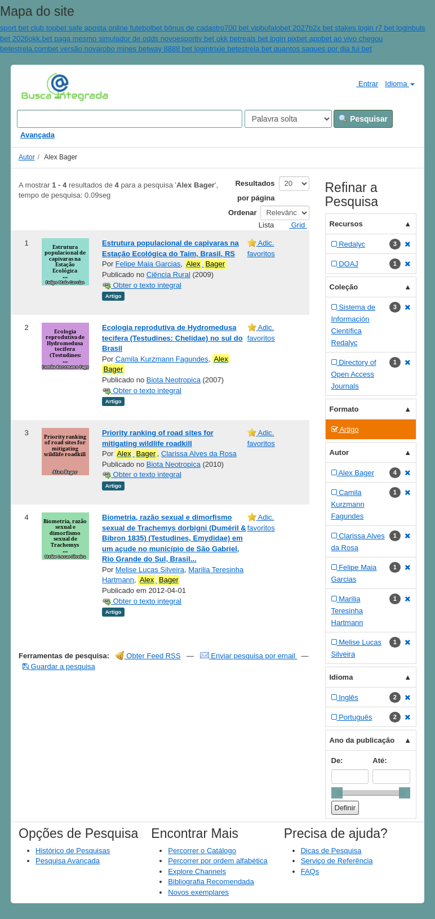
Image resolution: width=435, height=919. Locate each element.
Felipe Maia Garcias (148, 264)
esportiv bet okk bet (208, 38)
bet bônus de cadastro (188, 28)
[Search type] (288, 119)
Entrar (362, 83)
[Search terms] (129, 119)
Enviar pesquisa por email (249, 656)
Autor (27, 157)
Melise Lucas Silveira (150, 569)
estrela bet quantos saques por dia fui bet (304, 48)
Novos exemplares (198, 892)
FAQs (310, 871)
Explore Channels (197, 871)
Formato (344, 409)
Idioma (400, 83)
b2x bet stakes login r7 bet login (360, 28)
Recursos (346, 224)
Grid (293, 225)
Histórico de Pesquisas (72, 850)
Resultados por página (254, 190)
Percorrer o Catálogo (202, 850)
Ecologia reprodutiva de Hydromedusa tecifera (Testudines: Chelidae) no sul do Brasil (172, 338)
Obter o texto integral (141, 285)
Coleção (344, 287)
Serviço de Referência (337, 860)
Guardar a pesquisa (59, 666)
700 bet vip (242, 28)
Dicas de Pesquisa (331, 850)
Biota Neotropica (174, 380)
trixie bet (223, 48)
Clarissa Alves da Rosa (199, 453)
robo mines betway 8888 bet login (155, 48)
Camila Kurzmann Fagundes (162, 359)
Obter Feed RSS (148, 656)
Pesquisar (363, 118)
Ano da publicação (362, 740)
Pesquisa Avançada (67, 860)
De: (337, 760)
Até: (379, 760)
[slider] (337, 792)
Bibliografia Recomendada (211, 881)
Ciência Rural (168, 274)
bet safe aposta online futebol (104, 28)
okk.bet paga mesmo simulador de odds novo (102, 38)
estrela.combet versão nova (55, 48)
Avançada (37, 135)
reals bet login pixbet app (281, 38)
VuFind (38, 86)
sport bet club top (28, 28)
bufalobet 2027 (284, 28)
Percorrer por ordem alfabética (217, 860)
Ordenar (242, 212)
